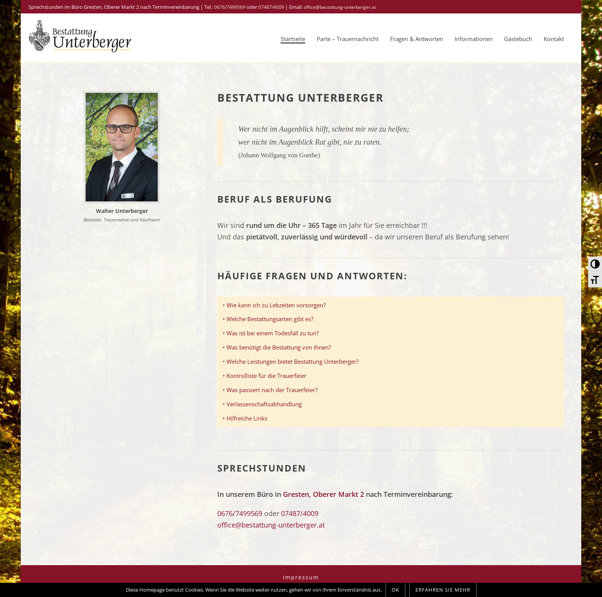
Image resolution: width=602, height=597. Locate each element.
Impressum (301, 577)
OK (395, 589)
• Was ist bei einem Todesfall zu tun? (271, 333)
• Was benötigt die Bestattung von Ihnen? (277, 347)
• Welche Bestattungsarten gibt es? (268, 319)
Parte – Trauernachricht (348, 39)
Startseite (293, 39)
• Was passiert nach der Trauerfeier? (270, 390)
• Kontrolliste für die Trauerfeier (264, 375)
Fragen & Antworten (416, 39)
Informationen (474, 39)
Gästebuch (518, 39)
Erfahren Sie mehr (442, 589)
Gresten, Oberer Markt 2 (323, 494)
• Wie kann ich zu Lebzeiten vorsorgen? (274, 305)
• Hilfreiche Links (245, 418)
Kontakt (554, 39)
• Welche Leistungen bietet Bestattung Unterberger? (291, 361)
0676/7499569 (229, 7)
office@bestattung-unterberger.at (340, 7)
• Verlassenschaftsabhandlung (262, 404)
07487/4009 (271, 7)
